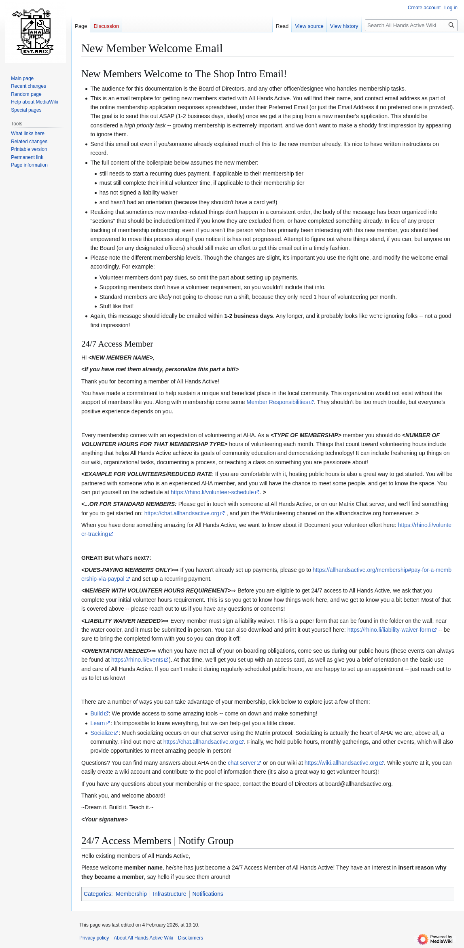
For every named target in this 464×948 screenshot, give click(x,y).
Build (96, 713)
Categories (97, 894)
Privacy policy (94, 938)
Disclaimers (190, 938)
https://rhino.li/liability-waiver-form (389, 629)
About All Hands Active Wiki (143, 938)
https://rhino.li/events (137, 659)
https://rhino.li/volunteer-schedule (212, 492)
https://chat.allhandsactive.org (181, 513)
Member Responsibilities (278, 402)
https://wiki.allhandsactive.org (341, 763)
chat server (242, 763)
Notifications (208, 894)
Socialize (101, 733)
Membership (131, 894)
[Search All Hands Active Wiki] (411, 25)
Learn (97, 723)
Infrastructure (169, 894)
